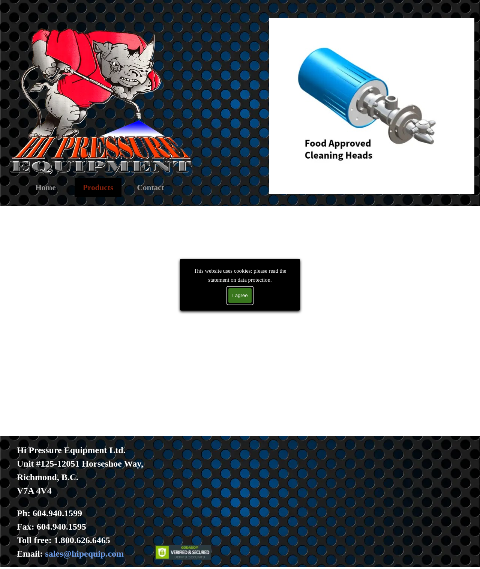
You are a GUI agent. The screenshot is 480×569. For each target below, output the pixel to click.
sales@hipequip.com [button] (84, 553)
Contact (150, 187)
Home (45, 187)
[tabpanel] (94, 501)
